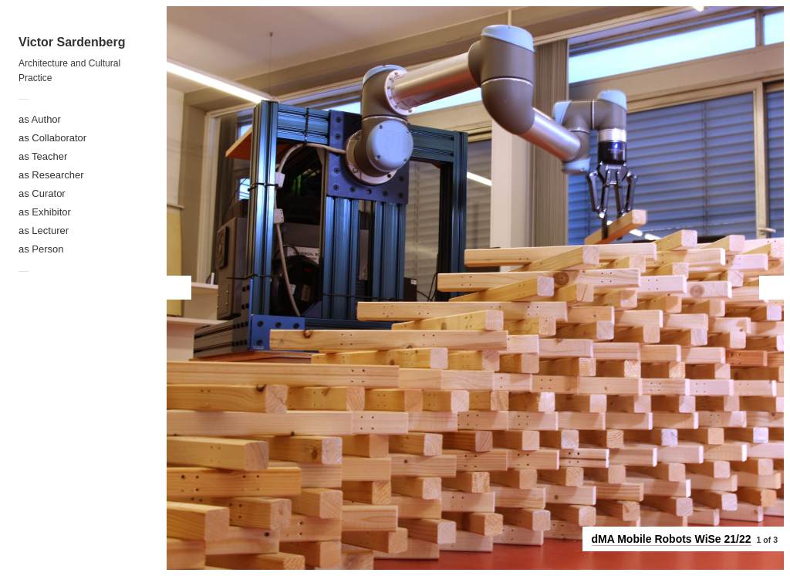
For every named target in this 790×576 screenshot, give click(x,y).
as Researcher (51, 175)
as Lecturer (44, 230)
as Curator (42, 193)
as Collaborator (52, 138)
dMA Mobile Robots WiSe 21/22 (671, 539)
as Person (41, 249)
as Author (40, 119)
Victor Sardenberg (72, 42)
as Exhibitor (45, 212)
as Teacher (43, 156)
